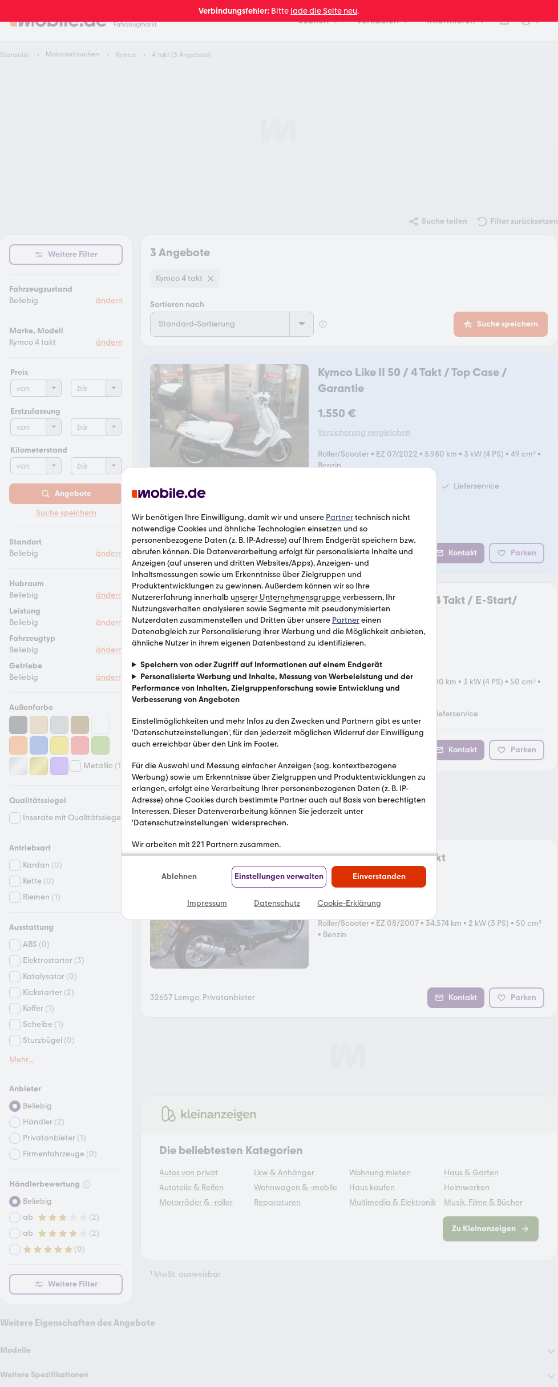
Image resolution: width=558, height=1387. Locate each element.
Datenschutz (277, 903)
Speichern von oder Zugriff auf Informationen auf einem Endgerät (261, 665)
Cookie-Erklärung (349, 903)
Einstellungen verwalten (279, 876)
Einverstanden (379, 876)
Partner (339, 517)
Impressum (207, 903)
